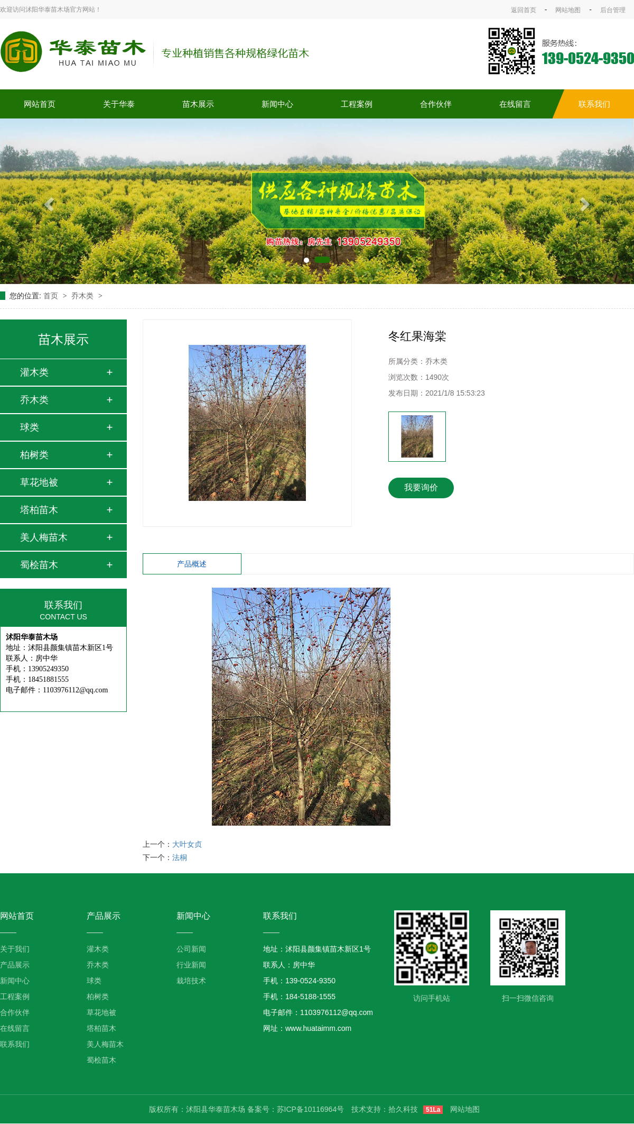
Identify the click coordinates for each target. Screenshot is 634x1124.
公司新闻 (191, 949)
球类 (29, 427)
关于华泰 (119, 103)
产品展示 (15, 965)
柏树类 (34, 455)
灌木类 (34, 372)
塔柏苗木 (39, 510)
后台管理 (613, 10)
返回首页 (523, 10)
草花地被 (39, 482)
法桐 (179, 857)
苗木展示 (198, 103)
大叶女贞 (187, 844)
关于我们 (15, 949)
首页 (51, 295)
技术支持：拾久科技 (384, 1109)
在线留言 (515, 103)
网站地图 (568, 10)
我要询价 (421, 487)
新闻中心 (277, 103)
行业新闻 (191, 965)
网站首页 (39, 103)
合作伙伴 (436, 103)
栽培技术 (191, 980)
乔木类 (83, 295)
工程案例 (356, 103)
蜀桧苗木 (39, 565)
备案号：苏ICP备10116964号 (295, 1109)
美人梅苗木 (44, 537)
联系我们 (594, 103)
